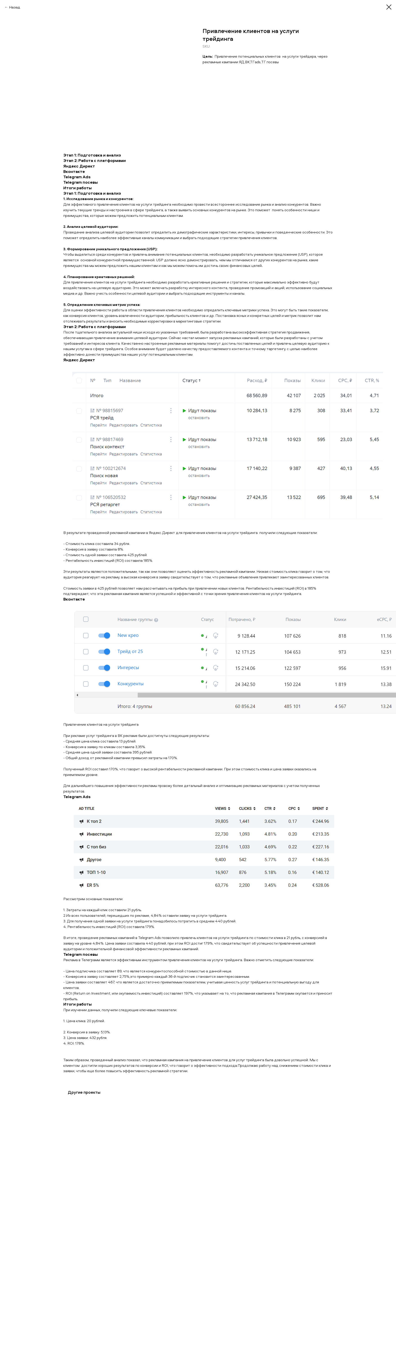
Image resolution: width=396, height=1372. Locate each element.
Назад (14, 7)
